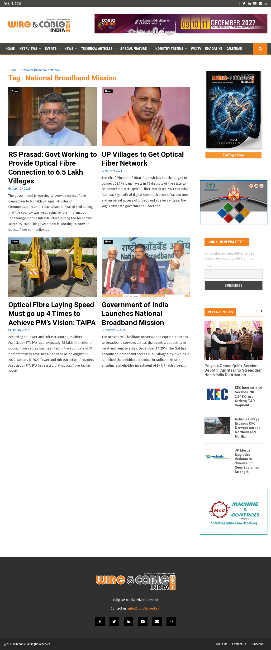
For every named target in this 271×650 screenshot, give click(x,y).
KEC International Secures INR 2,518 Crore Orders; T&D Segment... (248, 396)
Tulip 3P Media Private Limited (135, 600)
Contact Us (239, 644)
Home (10, 49)
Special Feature (133, 49)
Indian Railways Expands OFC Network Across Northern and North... (247, 427)
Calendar (234, 49)
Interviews (28, 49)
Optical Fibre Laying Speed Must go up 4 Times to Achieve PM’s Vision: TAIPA (52, 313)
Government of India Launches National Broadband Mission (135, 313)
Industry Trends (168, 49)
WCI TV (196, 49)
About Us (221, 644)
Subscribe (257, 644)
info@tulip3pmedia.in (144, 608)
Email (208, 266)
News (68, 49)
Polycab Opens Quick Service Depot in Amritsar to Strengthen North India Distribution (233, 370)
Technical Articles (97, 49)
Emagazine (214, 49)
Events (51, 49)
